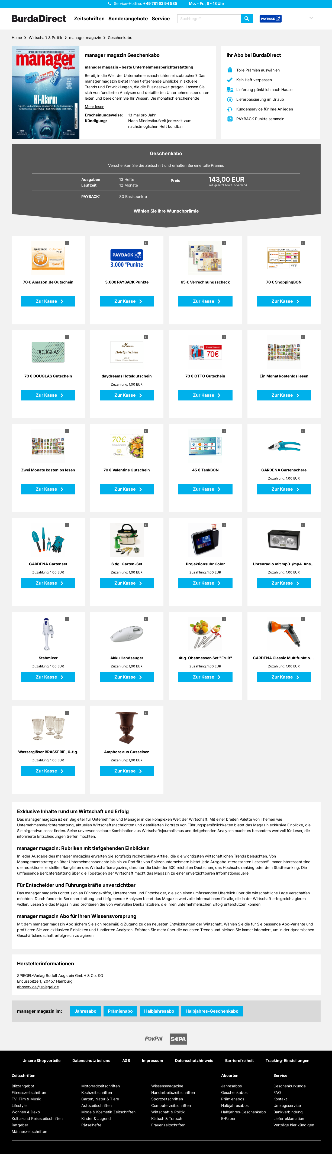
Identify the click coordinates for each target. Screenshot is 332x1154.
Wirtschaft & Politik (45, 37)
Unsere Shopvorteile (41, 1060)
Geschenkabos (234, 1092)
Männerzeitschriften (29, 1131)
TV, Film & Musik (26, 1099)
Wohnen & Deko (26, 1112)
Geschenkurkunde (289, 1086)
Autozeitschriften (96, 1105)
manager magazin (85, 37)
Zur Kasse (47, 301)
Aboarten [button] (229, 1075)
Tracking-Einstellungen (288, 1060)
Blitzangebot (23, 1086)
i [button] (145, 243)
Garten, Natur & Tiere (100, 1099)
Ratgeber (20, 1125)
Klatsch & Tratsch (166, 1118)
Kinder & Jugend (96, 1118)
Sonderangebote (128, 18)
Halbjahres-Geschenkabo (212, 1011)
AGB (126, 1060)
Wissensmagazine (167, 1086)
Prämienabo (120, 1011)
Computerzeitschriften (171, 1105)
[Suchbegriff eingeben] (215, 18)
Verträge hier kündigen (293, 1125)
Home (17, 37)
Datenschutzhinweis (194, 1060)
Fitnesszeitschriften (29, 1092)
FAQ (277, 1092)
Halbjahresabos (235, 1105)
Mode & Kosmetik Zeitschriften (108, 1112)
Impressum (152, 1060)
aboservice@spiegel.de (38, 987)
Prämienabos (232, 1099)
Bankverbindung (288, 1112)
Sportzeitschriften (167, 1099)
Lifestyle (19, 1105)
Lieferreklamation (288, 1118)
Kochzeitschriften (96, 1092)
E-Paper (228, 1118)
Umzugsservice (287, 1105)
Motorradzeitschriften (100, 1086)
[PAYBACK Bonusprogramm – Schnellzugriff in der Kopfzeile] (271, 19)
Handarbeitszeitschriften (173, 1092)
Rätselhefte (91, 1125)
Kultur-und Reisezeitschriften (37, 1118)
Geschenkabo (120, 37)
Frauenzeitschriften (168, 1125)
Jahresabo (85, 1011)
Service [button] (161, 18)
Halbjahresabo (159, 1011)
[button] (306, 18)
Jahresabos (231, 1086)
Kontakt (280, 1099)
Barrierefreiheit (239, 1060)
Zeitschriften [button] (89, 18)
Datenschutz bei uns (91, 1060)
